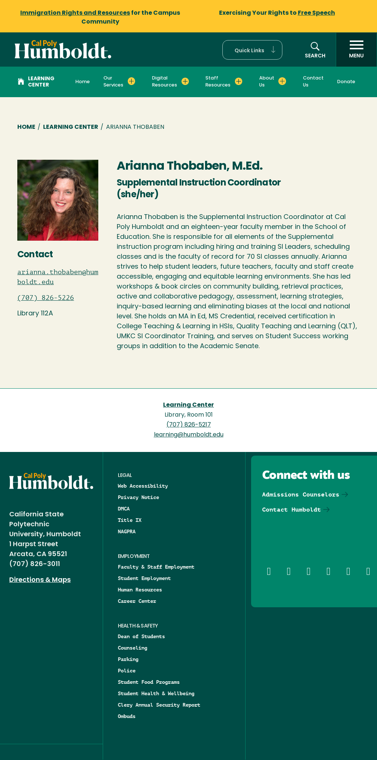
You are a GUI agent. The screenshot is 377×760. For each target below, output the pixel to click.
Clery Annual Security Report (159, 705)
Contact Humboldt (291, 509)
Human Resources (140, 590)
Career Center (137, 601)
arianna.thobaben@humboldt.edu (57, 277)
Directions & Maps (40, 580)
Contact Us (313, 82)
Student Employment (144, 578)
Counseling (132, 648)
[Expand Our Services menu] (131, 81)
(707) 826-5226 (45, 297)
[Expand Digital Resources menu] (185, 81)
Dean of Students (141, 636)
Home (82, 81)
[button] (252, 50)
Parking (128, 659)
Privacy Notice (138, 497)
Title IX (129, 520)
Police (126, 671)
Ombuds (126, 716)
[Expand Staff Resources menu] (238, 81)
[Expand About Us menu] (282, 81)
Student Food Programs (149, 682)
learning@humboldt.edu (188, 435)
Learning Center (36, 82)
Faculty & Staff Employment (156, 567)
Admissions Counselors (300, 494)
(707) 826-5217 (188, 425)
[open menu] (356, 50)
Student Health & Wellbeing (156, 693)
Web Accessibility (143, 486)
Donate (346, 81)
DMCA (124, 509)
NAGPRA (126, 531)
